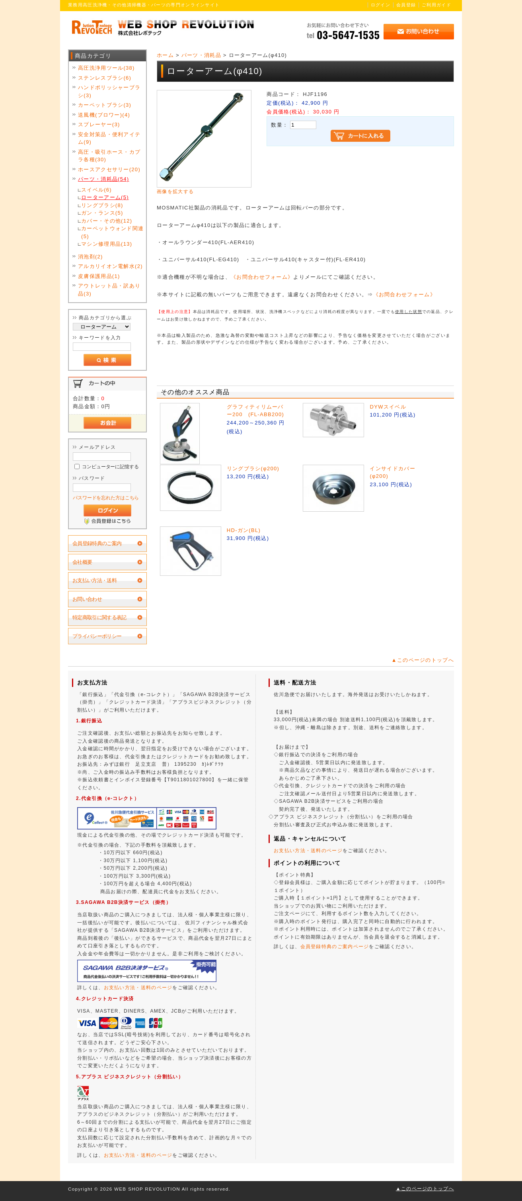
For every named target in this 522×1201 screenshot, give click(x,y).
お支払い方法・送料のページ (138, 987)
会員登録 (406, 4)
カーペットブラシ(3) (104, 105)
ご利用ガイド (436, 4)
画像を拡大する (175, 191)
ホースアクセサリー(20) (109, 169)
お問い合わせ (87, 599)
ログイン (380, 4)
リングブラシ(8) (102, 205)
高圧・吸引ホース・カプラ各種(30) (109, 156)
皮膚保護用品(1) (99, 276)
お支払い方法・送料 (94, 580)
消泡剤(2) (90, 257)
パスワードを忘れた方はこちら (106, 497)
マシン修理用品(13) (106, 244)
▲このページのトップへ (423, 660)
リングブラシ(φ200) (253, 468)
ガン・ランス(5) (102, 213)
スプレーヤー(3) (99, 124)
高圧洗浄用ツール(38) (106, 68)
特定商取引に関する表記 (99, 617)
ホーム (165, 55)
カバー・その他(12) (106, 221)
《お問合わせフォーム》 (262, 277)
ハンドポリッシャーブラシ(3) (109, 91)
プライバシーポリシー (97, 636)
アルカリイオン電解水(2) (110, 266)
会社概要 (82, 562)
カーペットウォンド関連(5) (112, 232)
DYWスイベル (388, 407)
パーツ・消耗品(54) (103, 179)
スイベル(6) (96, 190)
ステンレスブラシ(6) (104, 78)
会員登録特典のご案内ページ (334, 946)
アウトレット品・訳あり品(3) (109, 290)
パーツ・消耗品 (201, 55)
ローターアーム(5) (105, 197)
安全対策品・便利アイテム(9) (109, 138)
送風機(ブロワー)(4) (104, 115)
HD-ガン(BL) (244, 530)
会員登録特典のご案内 (97, 543)
